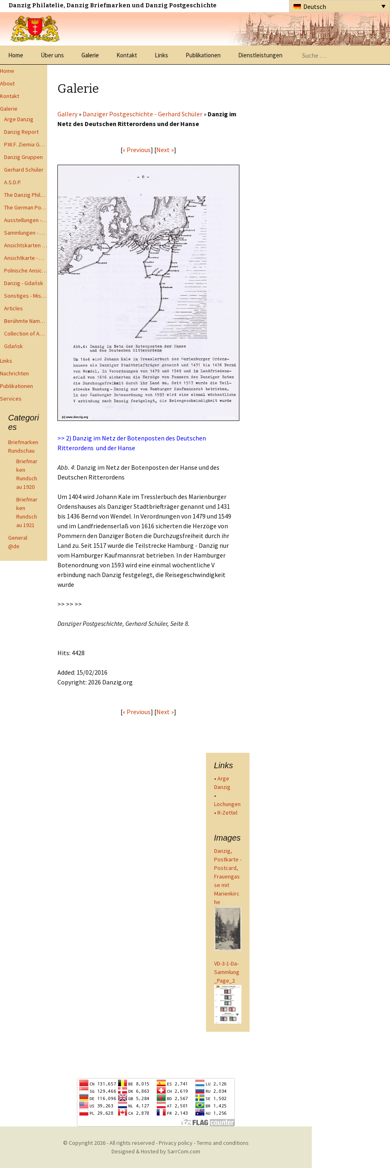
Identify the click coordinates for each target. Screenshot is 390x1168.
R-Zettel (227, 812)
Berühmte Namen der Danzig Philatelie (25, 321)
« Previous (137, 150)
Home (15, 55)
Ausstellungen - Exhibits (25, 220)
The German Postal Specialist (25, 207)
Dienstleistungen (260, 55)
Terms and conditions (223, 1142)
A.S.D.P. (12, 182)
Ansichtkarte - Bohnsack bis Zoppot (25, 257)
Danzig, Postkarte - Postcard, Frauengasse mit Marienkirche (227, 876)
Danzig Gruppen (23, 157)
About (7, 83)
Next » (165, 150)
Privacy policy (176, 1142)
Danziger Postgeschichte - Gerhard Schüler (142, 114)
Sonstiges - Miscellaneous (25, 295)
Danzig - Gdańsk (23, 283)
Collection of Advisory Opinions (25, 333)
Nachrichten (14, 373)
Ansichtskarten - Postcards (25, 245)
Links (161, 55)
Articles (13, 308)
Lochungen (227, 804)
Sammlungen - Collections (25, 232)
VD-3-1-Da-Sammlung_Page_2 (226, 972)
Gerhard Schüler (24, 169)
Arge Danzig (18, 119)
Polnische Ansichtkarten (25, 270)
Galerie (90, 55)
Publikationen (203, 55)
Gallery (67, 114)
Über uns (52, 55)
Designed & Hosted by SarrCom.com (156, 1151)
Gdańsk (13, 346)
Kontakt (126, 55)
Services (11, 398)
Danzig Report (21, 131)
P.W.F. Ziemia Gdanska (25, 144)
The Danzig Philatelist (25, 194)
